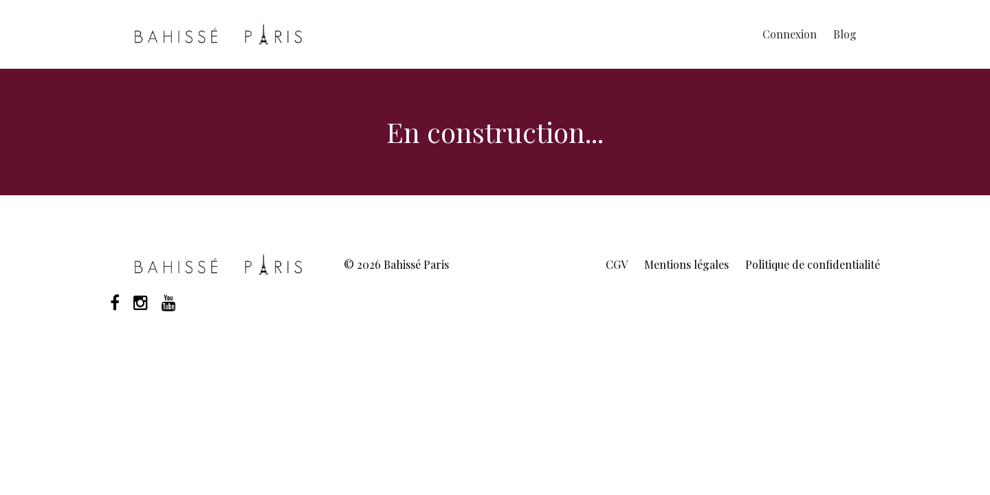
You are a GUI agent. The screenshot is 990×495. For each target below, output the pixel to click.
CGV (617, 264)
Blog (845, 34)
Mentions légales (686, 264)
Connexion (789, 34)
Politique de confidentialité (812, 264)
